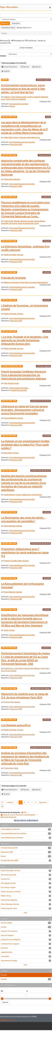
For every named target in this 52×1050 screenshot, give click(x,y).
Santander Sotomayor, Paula (11, 223)
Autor (3, 866)
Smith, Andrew (9, 630)
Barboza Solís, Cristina (24, 97)
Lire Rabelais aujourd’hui (16, 725)
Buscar (5, 23)
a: (27, 991)
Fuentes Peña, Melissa (31, 668)
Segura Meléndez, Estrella (13, 418)
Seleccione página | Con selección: (14, 63)
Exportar (26, 67)
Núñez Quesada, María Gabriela (36, 282)
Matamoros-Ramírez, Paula (14, 282)
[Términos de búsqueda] (26, 15)
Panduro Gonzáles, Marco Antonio (16, 561)
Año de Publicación (8, 985)
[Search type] (26, 19)
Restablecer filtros (8, 28)
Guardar (6, 71)
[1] (2, 802)
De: (2, 991)
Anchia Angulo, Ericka (31, 223)
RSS (23, 812)
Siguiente (43, 802)
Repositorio (5, 844)
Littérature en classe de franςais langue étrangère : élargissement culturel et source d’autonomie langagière (24, 410)
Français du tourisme (13, 277)
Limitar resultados (26, 48)
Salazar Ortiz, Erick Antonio (32, 495)
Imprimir (37, 67)
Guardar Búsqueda (8, 817)
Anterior (9, 802)
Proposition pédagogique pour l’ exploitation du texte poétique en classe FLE (25, 552)
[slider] (2, 998)
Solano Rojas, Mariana (12, 179)
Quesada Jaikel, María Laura (29, 137)
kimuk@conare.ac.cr (7, 1020)
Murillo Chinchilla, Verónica (13, 255)
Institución (5, 825)
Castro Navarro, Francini (12, 495)
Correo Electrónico (10, 67)
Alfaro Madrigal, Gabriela (13, 526)
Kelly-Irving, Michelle (18, 99)
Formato (4, 919)
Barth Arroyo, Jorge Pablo (13, 668)
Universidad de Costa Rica (18, 104)
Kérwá (12, 106)
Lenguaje (4, 971)
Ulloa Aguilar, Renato (11, 383)
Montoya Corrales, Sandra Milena (33, 221)
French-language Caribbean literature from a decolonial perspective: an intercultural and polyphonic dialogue (23, 375)
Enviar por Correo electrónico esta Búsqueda (18, 815)
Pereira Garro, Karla (11, 768)
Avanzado (16, 23)
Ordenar (3, 56)
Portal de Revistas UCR (18, 390)
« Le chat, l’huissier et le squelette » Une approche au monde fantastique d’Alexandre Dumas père (24, 340)
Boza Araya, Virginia (11, 453)
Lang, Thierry (6, 99)
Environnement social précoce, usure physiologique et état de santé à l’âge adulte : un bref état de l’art (23, 89)
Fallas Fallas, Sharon (11, 137)
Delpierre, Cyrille (10, 97)
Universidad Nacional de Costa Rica (22, 142)
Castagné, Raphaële (40, 97)
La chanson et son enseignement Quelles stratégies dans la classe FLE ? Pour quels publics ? (25, 444)
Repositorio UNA (16, 144)
